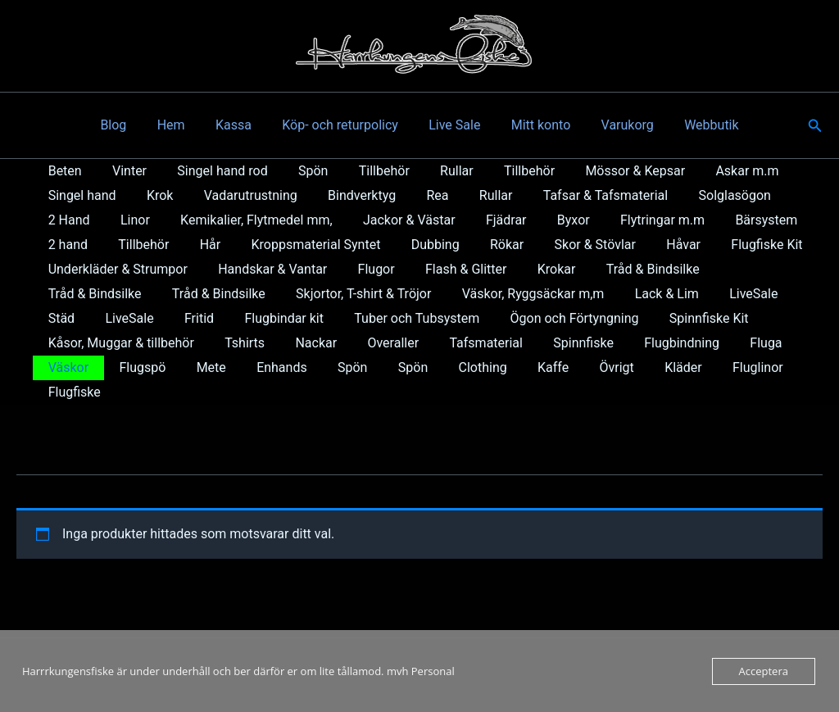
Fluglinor (517, 367)
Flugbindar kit (141, 318)
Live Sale (452, 125)
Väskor (624, 343)
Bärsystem (666, 220)
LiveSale (610, 294)
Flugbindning (481, 343)
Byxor (481, 220)
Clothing (258, 367)
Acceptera (763, 671)
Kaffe (325, 367)
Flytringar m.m (566, 220)
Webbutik (696, 125)
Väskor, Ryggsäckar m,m (398, 294)
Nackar (133, 343)
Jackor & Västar (325, 220)
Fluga (561, 343)
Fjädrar (418, 220)
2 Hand (785, 195)
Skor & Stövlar (501, 244)
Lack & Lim (528, 294)
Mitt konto (535, 125)
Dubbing (349, 244)
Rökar (416, 244)
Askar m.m (709, 171)
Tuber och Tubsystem (270, 318)
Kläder (446, 367)
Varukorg (616, 125)
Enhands (71, 367)
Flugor (365, 269)
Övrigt (384, 367)
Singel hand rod (211, 171)
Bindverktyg (347, 195)
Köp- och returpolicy (342, 125)
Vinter (123, 171)
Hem (182, 125)
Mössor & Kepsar (603, 171)
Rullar (433, 171)
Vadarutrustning (239, 195)
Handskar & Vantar (265, 269)
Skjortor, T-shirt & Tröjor (233, 294)
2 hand (743, 220)
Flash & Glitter (450, 269)
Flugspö (693, 343)
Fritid (60, 318)
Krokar (537, 269)
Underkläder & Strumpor (115, 269)
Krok (153, 195)
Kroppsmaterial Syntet (235, 244)
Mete (758, 343)
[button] (815, 126)
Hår (133, 244)
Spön (297, 171)
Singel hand (80, 195)
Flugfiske (594, 367)
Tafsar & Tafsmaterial (577, 195)
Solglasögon (702, 195)
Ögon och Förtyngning (423, 318)
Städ (673, 294)
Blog (129, 125)
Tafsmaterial (294, 343)
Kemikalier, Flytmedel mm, (178, 220)
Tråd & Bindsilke (629, 269)
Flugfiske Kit (664, 244)
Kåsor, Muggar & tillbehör (691, 318)
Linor (60, 220)
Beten (62, 171)
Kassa (240, 125)
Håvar (585, 244)
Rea (418, 195)
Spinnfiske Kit (553, 318)
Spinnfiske (387, 343)
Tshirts (66, 343)
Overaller (206, 343)
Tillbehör (364, 171)
